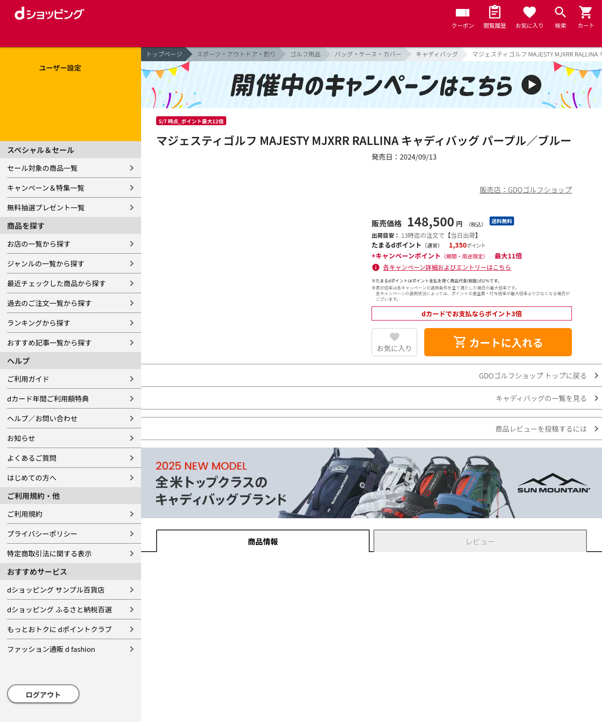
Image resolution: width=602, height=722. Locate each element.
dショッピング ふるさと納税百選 (59, 609)
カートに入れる (498, 342)
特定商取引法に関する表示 (49, 553)
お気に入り (394, 348)
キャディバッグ (437, 53)
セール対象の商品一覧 (42, 168)
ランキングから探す (39, 323)
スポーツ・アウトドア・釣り (236, 53)
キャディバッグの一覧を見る (541, 397)
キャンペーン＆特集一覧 (45, 188)
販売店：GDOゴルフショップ (526, 189)
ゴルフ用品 (305, 53)
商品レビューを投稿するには (541, 428)
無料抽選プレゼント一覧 (46, 207)
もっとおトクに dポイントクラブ (59, 629)
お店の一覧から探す (39, 244)
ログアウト (43, 694)
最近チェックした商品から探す (56, 283)
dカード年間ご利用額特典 (48, 398)
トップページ (164, 53)
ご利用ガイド (28, 379)
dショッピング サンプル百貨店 (55, 589)
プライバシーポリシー (42, 533)
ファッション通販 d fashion (51, 649)
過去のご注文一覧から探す (49, 303)
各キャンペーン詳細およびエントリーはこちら (447, 267)
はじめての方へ (31, 477)
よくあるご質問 (31, 458)
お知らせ (21, 438)
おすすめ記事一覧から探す (49, 342)
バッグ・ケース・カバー (368, 53)
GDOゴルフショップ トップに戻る (533, 375)
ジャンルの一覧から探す (45, 263)
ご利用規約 (24, 514)
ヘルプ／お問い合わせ (42, 418)
